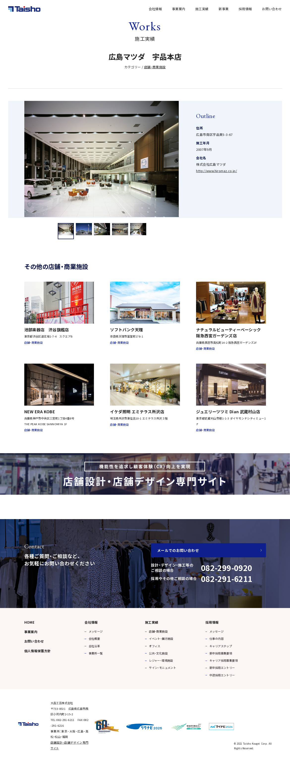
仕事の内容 (216, 639)
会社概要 (94, 639)
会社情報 (155, 8)
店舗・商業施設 (155, 67)
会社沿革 (94, 646)
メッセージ (96, 631)
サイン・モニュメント (162, 668)
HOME (29, 622)
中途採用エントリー (222, 675)
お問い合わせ (272, 8)
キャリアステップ (220, 646)
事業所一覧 (96, 653)
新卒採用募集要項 (220, 653)
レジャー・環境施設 (161, 660)
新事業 (224, 8)
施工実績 (202, 8)
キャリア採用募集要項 (223, 660)
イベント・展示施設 (161, 639)
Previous (14, 159)
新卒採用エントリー (222, 668)
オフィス (154, 646)
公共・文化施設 (158, 653)
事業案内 (178, 8)
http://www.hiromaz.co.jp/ (216, 170)
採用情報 (245, 8)
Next (275, 159)
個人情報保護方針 (37, 650)
